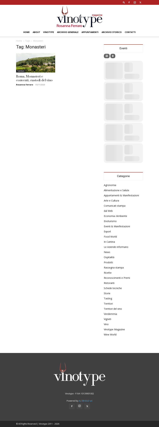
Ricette (108, 272)
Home (26, 32)
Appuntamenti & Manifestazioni (121, 195)
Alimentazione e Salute (116, 190)
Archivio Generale (67, 32)
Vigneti (107, 319)
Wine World (110, 334)
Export (107, 231)
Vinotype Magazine (114, 329)
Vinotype (48, 32)
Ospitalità (109, 257)
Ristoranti (109, 283)
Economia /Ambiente (115, 216)
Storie (107, 293)
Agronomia (110, 185)
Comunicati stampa (114, 205)
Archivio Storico (112, 32)
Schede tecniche (113, 288)
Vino (106, 324)
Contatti (130, 32)
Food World (110, 236)
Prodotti (108, 262)
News (107, 252)
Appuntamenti (90, 32)
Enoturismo (110, 221)
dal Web (108, 210)
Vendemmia (110, 314)
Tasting (108, 298)
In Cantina (109, 241)
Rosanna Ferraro (24, 84)
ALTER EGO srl (85, 400)
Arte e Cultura (111, 200)
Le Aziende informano (116, 247)
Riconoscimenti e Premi (117, 277)
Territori (20, 71)
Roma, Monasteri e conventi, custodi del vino (34, 78)
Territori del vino (113, 308)
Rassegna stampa (114, 267)
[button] (123, 2)
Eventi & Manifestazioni (117, 226)
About (36, 32)
